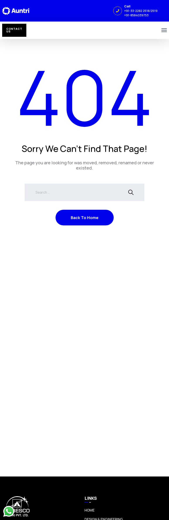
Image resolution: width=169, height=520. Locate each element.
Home (89, 510)
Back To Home (84, 217)
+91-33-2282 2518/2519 (140, 11)
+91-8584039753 (136, 15)
